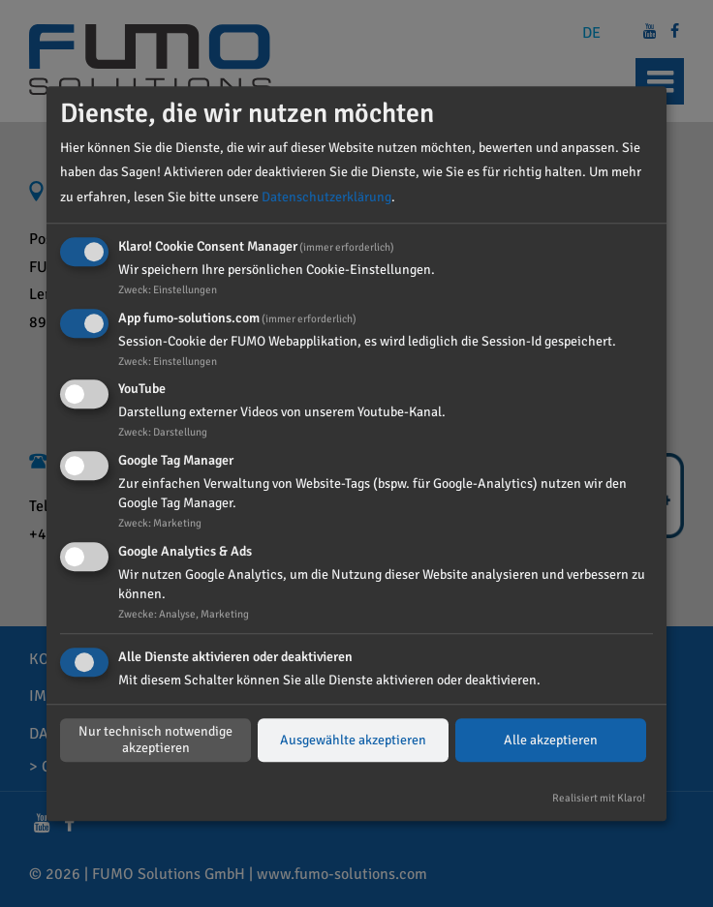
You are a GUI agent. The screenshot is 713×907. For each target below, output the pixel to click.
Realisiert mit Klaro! (598, 797)
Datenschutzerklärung (326, 197)
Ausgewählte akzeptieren (353, 740)
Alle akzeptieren (551, 740)
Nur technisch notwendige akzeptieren (155, 740)
